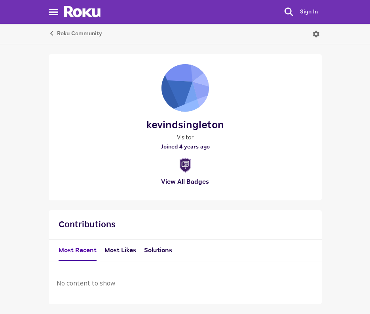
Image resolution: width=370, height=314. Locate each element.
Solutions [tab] (158, 250)
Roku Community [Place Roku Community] (75, 33)
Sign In (309, 12)
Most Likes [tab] (120, 250)
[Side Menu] (53, 12)
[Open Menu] (316, 34)
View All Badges (185, 182)
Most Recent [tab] (78, 250)
